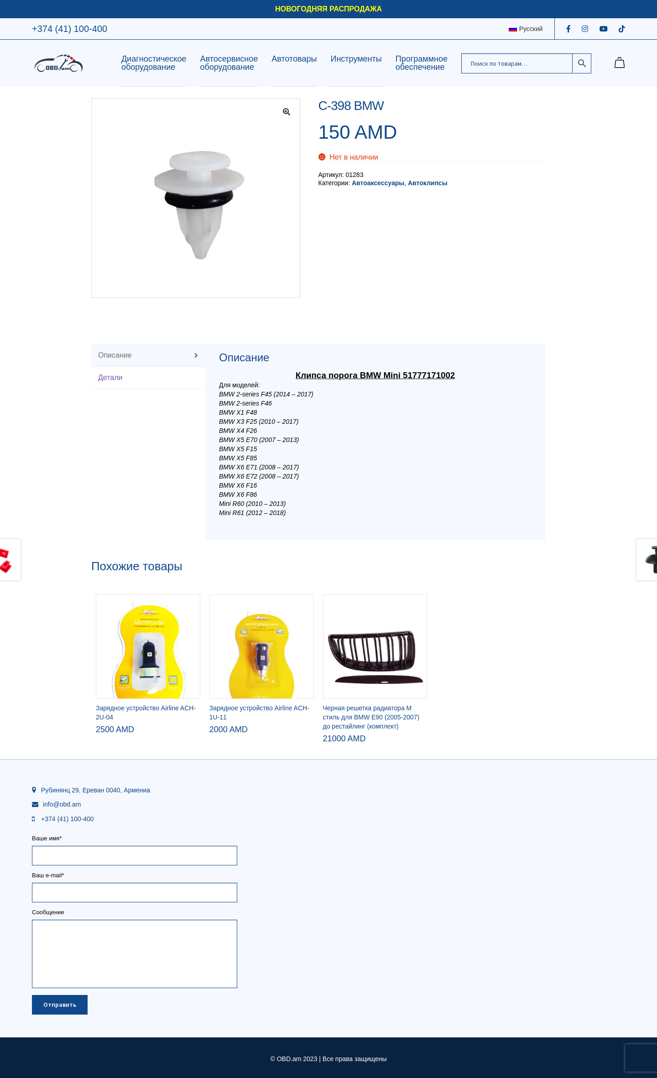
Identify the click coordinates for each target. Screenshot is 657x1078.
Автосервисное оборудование (229, 63)
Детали (110, 377)
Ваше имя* (134, 847)
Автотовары (294, 58)
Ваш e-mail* (134, 884)
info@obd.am (62, 804)
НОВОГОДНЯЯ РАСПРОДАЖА (328, 9)
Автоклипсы (428, 183)
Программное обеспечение (422, 63)
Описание (115, 355)
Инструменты (355, 58)
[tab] (148, 355)
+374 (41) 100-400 (69, 29)
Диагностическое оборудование (154, 63)
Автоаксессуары (378, 183)
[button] (286, 111)
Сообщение (134, 915)
